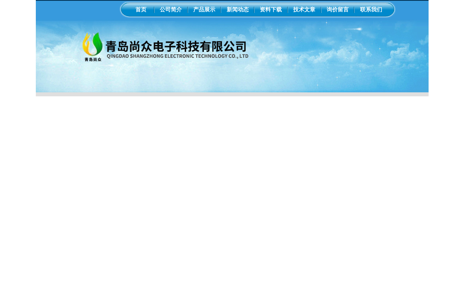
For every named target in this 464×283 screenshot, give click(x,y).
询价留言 (338, 9)
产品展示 (204, 9)
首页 (140, 9)
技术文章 (304, 9)
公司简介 (171, 9)
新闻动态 (238, 9)
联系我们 (371, 9)
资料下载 (271, 9)
